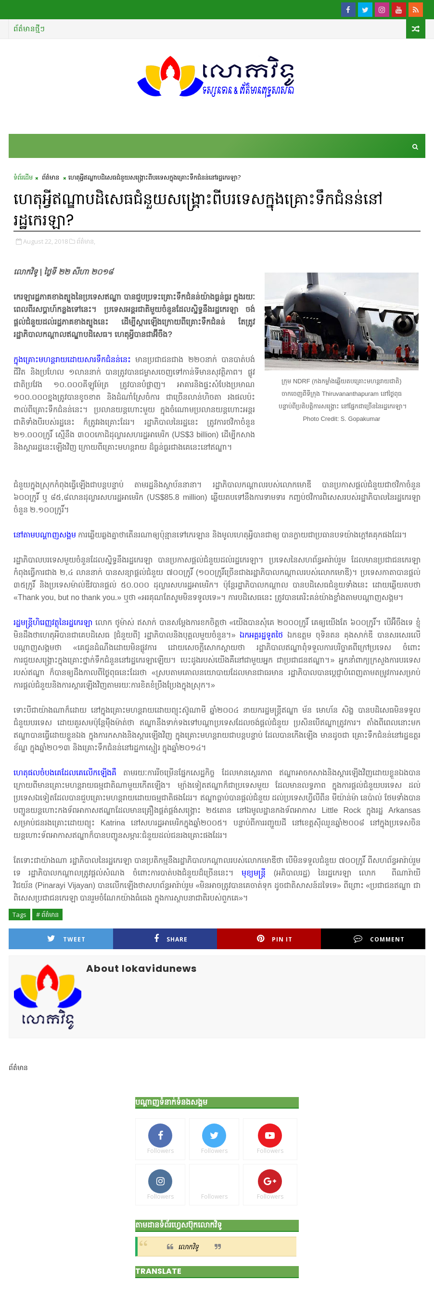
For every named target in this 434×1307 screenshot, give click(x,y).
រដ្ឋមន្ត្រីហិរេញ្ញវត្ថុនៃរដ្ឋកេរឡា (52, 622)
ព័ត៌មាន (50, 177)
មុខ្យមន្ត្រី (254, 873)
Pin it (275, 938)
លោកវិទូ (188, 1246)
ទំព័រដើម (23, 177)
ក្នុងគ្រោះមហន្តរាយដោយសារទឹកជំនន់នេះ (72, 359)
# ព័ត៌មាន (47, 914)
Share (171, 938)
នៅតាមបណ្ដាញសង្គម (44, 535)
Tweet (66, 938)
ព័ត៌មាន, (86, 241)
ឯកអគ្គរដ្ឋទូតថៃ (261, 635)
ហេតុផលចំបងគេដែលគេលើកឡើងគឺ (64, 773)
